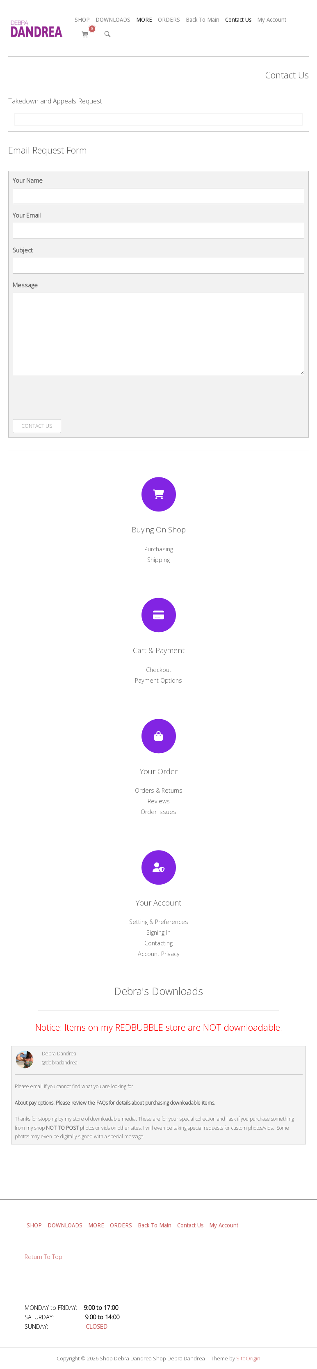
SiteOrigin (248, 1358)
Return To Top (43, 1257)
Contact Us (238, 19)
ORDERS (169, 19)
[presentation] (75, 397)
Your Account (158, 903)
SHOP (82, 19)
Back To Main (202, 19)
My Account (271, 19)
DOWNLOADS (113, 19)
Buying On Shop (159, 529)
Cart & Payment (159, 650)
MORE (144, 19)
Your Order (159, 771)
